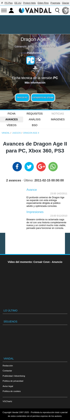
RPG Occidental (38, 46)
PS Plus (9, 3)
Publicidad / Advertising (14, 376)
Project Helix (29, 3)
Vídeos (11, 125)
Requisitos (35, 113)
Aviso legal (8, 386)
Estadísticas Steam (43, 98)
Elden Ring (43, 3)
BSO (35, 125)
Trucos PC (22, 98)
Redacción (8, 365)
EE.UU (17, 3)
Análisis (35, 119)
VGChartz (7, 401)
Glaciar (65, 3)
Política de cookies (12, 391)
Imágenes (58, 119)
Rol (53, 46)
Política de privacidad (13, 381)
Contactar (7, 370)
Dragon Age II (35, 39)
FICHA (11, 113)
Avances (11, 119)
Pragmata (55, 3)
